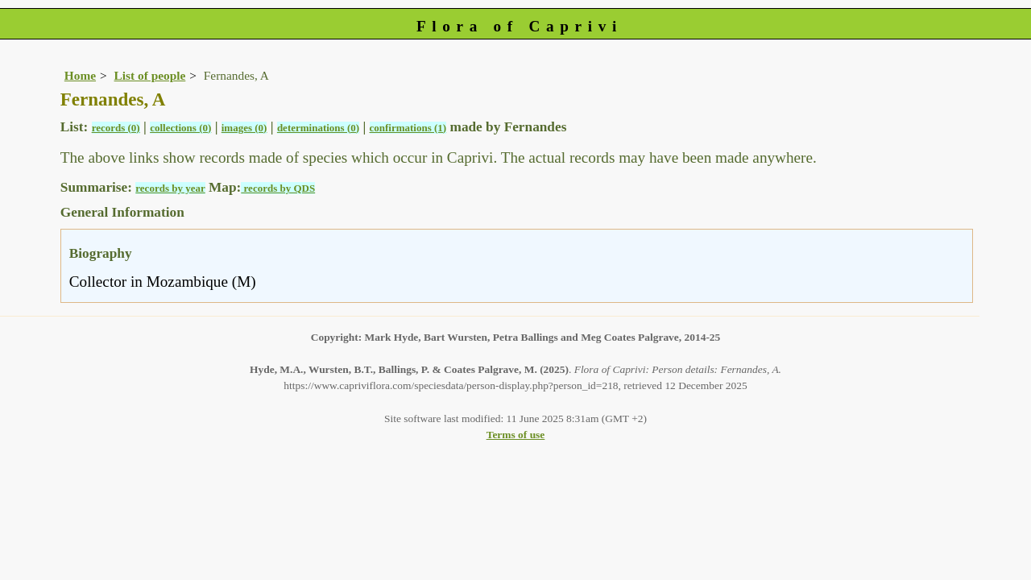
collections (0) (180, 128)
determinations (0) (318, 128)
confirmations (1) (408, 128)
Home (80, 75)
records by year (170, 188)
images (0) (244, 128)
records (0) (116, 128)
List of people (150, 75)
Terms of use (516, 435)
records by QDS (278, 188)
